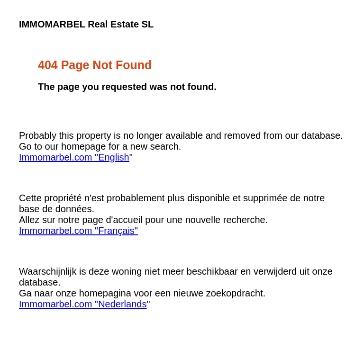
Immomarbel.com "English (74, 157)
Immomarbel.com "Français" (78, 230)
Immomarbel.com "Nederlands (82, 304)
